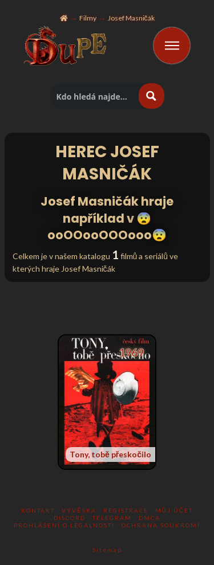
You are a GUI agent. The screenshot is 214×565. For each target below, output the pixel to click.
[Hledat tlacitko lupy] (151, 96)
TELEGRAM (112, 517)
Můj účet (174, 510)
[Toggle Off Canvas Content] (172, 45)
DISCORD (70, 517)
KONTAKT (38, 510)
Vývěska (79, 510)
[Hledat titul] (95, 96)
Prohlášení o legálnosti (64, 525)
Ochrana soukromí (161, 525)
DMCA (149, 517)
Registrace (125, 510)
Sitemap (107, 549)
